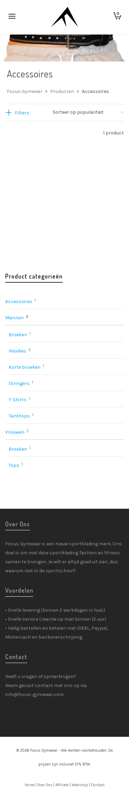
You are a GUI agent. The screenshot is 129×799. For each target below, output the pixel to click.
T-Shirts (17, 400)
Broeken (18, 335)
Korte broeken (25, 367)
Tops (14, 465)
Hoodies (17, 351)
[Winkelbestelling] (88, 112)
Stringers (19, 383)
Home (29, 785)
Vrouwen (14, 432)
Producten (62, 91)
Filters (22, 113)
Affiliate (61, 785)
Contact (98, 785)
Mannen (14, 318)
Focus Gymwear (24, 91)
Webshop (80, 785)
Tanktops (19, 416)
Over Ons (44, 785)
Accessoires (18, 301)
